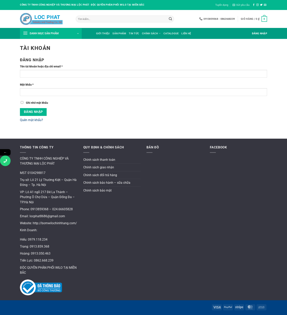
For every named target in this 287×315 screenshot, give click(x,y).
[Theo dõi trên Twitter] (261, 5)
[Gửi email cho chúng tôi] (265, 5)
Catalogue (171, 33)
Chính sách (151, 33)
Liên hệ (186, 33)
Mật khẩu (29, 84)
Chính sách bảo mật (97, 190)
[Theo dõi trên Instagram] (257, 5)
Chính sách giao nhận (98, 167)
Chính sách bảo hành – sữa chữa (106, 183)
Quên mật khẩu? (31, 120)
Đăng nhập (33, 112)
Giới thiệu (103, 33)
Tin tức (134, 33)
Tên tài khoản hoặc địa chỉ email (44, 66)
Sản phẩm (119, 33)
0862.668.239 (43, 260)
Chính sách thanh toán (99, 160)
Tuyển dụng (221, 4)
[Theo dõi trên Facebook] (254, 5)
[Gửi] (170, 19)
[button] (241, 5)
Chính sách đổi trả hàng (100, 175)
